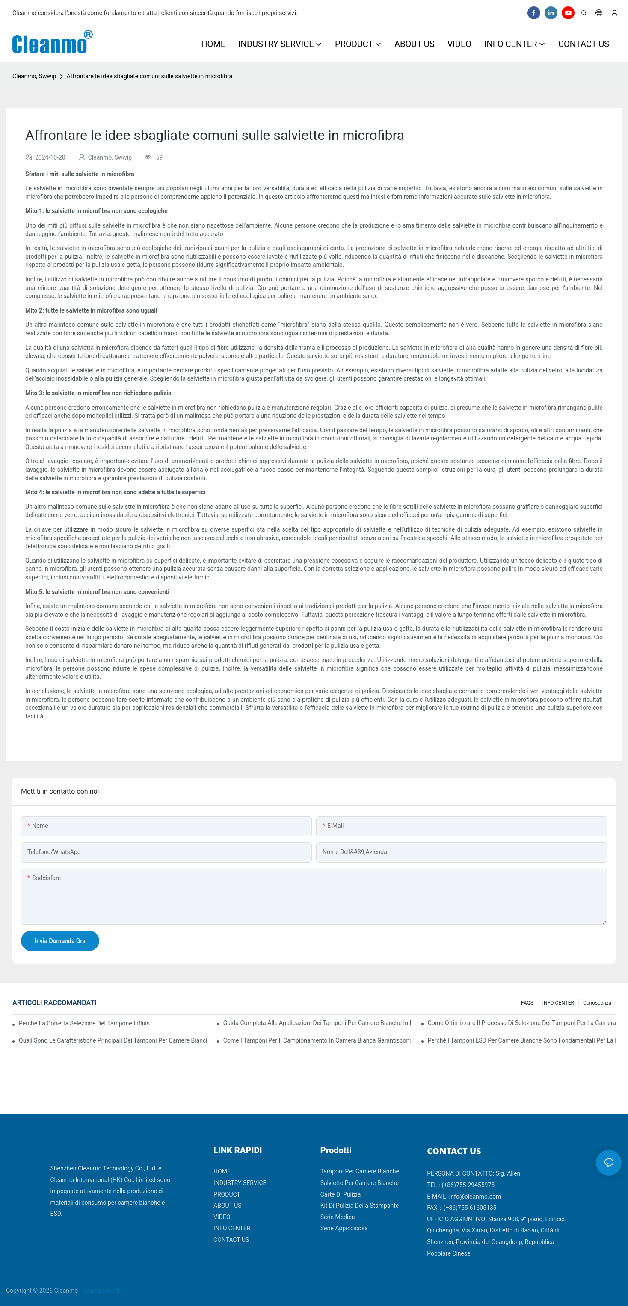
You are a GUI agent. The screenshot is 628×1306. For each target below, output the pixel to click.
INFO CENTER (558, 1003)
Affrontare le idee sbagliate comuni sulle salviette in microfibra (149, 76)
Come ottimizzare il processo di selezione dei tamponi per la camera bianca (522, 1022)
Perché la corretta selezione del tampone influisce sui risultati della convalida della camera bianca (84, 1023)
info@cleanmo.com (475, 1196)
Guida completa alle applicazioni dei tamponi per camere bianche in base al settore (317, 1022)
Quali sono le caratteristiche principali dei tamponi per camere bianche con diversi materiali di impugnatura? (113, 1040)
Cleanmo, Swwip (34, 76)
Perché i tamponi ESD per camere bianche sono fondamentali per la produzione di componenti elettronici (522, 1040)
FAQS (527, 1003)
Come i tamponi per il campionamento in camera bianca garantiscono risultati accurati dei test (317, 1040)
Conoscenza (597, 1003)
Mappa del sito (102, 1290)
